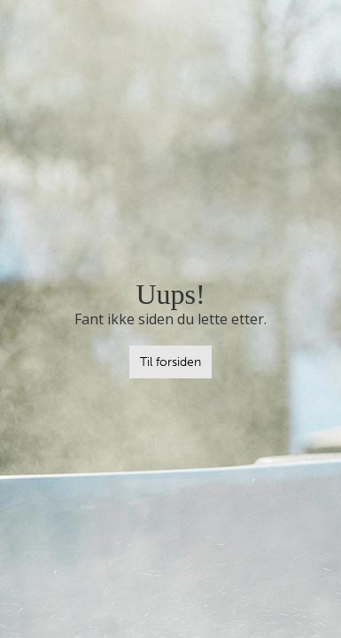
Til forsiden (170, 362)
